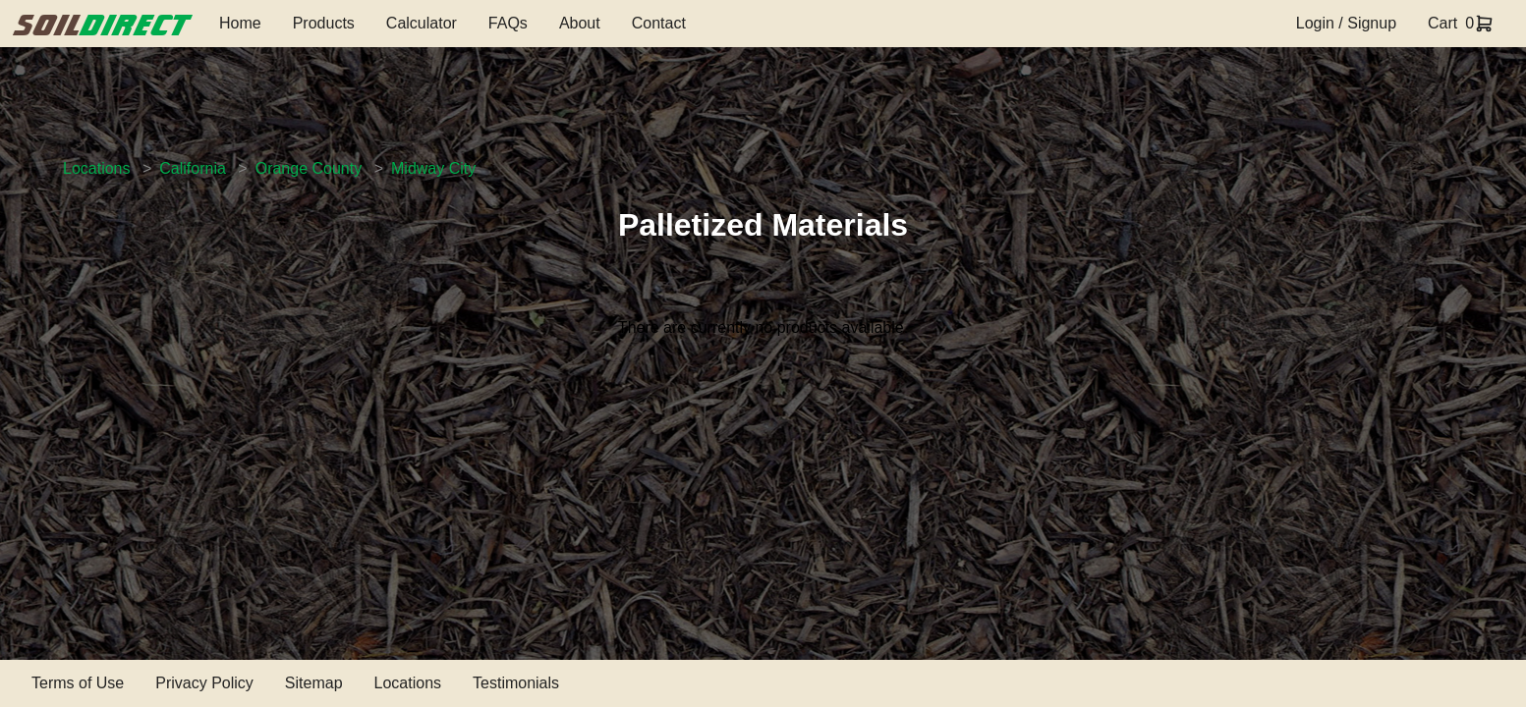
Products (324, 23)
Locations (97, 168)
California (192, 168)
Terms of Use (77, 683)
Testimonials (516, 683)
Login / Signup (1346, 23)
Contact (659, 23)
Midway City (433, 168)
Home (240, 23)
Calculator (421, 23)
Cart (1442, 23)
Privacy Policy (204, 683)
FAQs (508, 23)
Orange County (309, 168)
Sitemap (314, 683)
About (579, 23)
